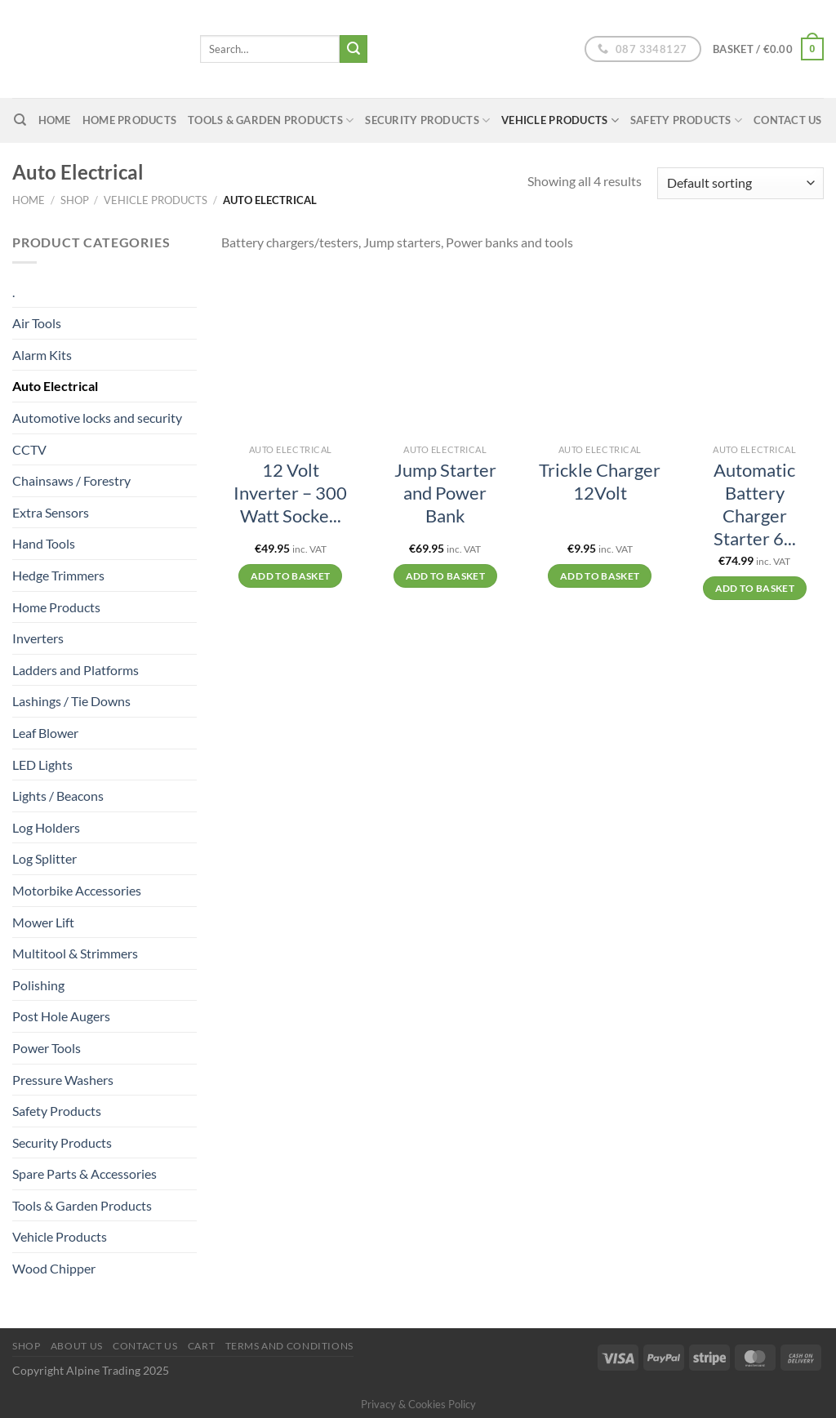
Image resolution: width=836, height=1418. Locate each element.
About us (77, 1346)
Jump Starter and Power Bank (445, 493)
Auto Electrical (55, 385)
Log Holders (46, 827)
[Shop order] (740, 183)
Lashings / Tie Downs (71, 701)
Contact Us (788, 120)
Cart (201, 1346)
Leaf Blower (45, 732)
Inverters (38, 638)
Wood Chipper (54, 1268)
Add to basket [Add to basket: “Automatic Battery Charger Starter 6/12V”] (755, 588)
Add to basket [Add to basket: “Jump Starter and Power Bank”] (446, 576)
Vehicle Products (560, 120)
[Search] (20, 120)
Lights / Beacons (58, 795)
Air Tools (36, 323)
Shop (74, 200)
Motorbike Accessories (76, 890)
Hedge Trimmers (58, 575)
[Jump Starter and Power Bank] (445, 352)
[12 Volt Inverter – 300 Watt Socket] (290, 352)
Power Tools (46, 1048)
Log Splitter (44, 858)
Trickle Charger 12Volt (599, 482)
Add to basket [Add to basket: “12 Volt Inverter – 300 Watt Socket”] (291, 576)
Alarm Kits (42, 354)
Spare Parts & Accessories (84, 1173)
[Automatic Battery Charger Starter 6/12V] (754, 352)
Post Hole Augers (61, 1016)
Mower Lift (43, 922)
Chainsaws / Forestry (71, 480)
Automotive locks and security (97, 417)
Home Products (129, 120)
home (54, 120)
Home (28, 200)
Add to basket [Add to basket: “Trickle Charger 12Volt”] (600, 576)
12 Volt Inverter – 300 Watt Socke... (290, 493)
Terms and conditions (289, 1346)
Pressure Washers (62, 1079)
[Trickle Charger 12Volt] (600, 352)
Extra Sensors (50, 512)
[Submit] (353, 49)
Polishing (38, 985)
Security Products (427, 120)
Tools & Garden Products (271, 120)
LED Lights (42, 764)
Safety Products (686, 120)
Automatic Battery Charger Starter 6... (755, 504)
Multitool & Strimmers (75, 953)
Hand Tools (43, 543)
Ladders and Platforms (75, 670)
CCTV (29, 449)
